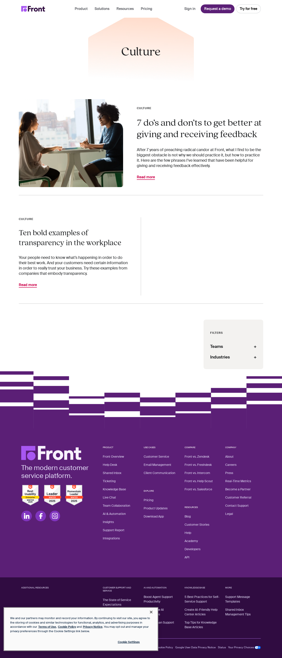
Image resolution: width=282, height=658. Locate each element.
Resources (125, 8)
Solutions (102, 8)
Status (222, 647)
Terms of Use (47, 627)
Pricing (146, 8)
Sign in (189, 8)
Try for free (248, 8)
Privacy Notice (93, 627)
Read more (146, 177)
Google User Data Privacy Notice (195, 647)
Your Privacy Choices (244, 647)
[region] (81, 629)
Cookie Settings (129, 642)
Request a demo (217, 8)
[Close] (151, 612)
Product (81, 8)
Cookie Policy (164, 647)
